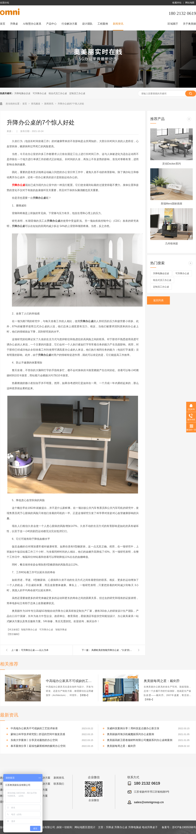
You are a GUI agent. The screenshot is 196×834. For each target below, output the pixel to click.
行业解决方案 (69, 23)
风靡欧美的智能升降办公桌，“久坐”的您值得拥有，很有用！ (112, 650)
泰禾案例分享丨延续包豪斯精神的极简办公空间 (38, 746)
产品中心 (51, 23)
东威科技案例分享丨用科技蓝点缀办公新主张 (133, 728)
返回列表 (158, 300)
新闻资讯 (118, 23)
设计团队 (87, 23)
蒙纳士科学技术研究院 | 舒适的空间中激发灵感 (38, 734)
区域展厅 (173, 23)
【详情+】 (84, 695)
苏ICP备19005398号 (184, 827)
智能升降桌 (61, 629)
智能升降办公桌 (29, 629)
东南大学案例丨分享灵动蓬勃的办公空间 (34, 740)
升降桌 (14, 23)
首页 (2, 23)
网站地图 (189, 2)
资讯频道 (36, 103)
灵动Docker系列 (171, 163)
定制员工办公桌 (77, 93)
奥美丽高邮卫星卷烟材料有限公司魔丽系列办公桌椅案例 (139, 740)
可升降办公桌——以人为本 (35, 650)
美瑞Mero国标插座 (171, 203)
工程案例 (103, 23)
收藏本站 (176, 2)
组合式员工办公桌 (58, 93)
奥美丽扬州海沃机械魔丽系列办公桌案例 (130, 734)
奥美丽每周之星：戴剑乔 (162, 681)
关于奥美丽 (189, 23)
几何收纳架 (171, 243)
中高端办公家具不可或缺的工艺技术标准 (69, 681)
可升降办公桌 (39, 93)
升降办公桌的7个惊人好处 (71, 103)
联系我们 (59, 783)
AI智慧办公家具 (32, 23)
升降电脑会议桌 (22, 93)
